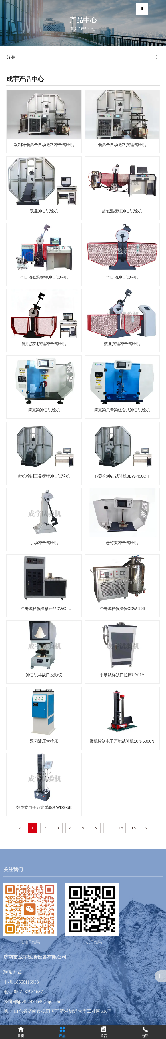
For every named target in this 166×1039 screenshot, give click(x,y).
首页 (74, 28)
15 (121, 828)
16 (133, 828)
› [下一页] (146, 828)
